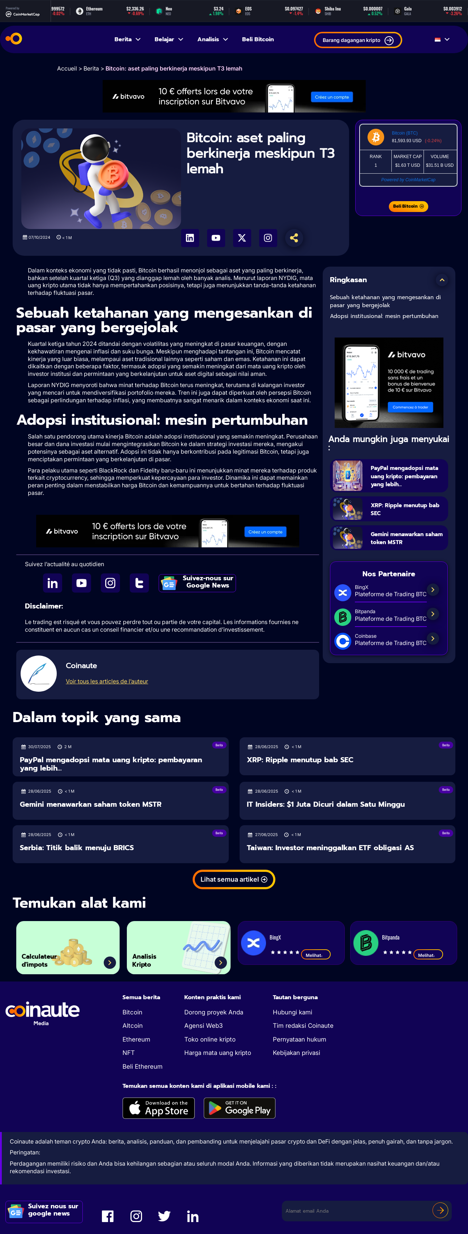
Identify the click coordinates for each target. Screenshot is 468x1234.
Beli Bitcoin (258, 39)
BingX (275, 937)
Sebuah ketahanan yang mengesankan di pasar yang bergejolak (385, 301)
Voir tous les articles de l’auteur (107, 681)
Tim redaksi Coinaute (303, 1025)
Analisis (213, 39)
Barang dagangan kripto (358, 40)
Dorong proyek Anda (213, 1012)
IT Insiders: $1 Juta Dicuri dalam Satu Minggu (326, 804)
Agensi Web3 (203, 1025)
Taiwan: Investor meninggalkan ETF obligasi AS (330, 848)
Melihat (316, 955)
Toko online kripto (210, 1039)
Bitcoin (132, 1012)
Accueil (67, 68)
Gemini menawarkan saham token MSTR (406, 546)
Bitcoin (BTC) (404, 133)
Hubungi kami (292, 1012)
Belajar (169, 39)
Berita (128, 39)
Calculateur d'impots (47, 957)
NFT (129, 1052)
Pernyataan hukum (299, 1039)
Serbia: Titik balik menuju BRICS (77, 848)
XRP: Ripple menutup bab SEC (408, 517)
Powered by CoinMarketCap (408, 179)
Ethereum (136, 1039)
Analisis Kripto (150, 957)
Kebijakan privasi (296, 1052)
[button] (442, 280)
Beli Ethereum (143, 1066)
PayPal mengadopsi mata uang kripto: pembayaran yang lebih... (406, 479)
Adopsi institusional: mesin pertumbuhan (384, 316)
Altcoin (133, 1025)
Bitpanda (390, 937)
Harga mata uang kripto (217, 1052)
